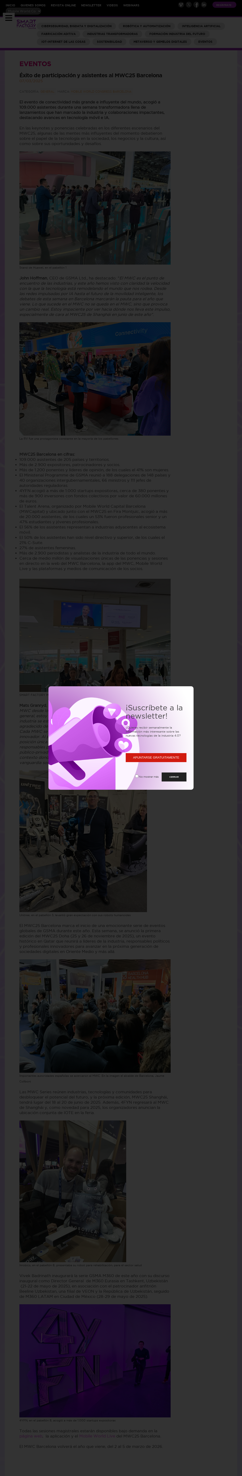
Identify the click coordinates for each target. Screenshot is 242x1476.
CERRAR (174, 777)
